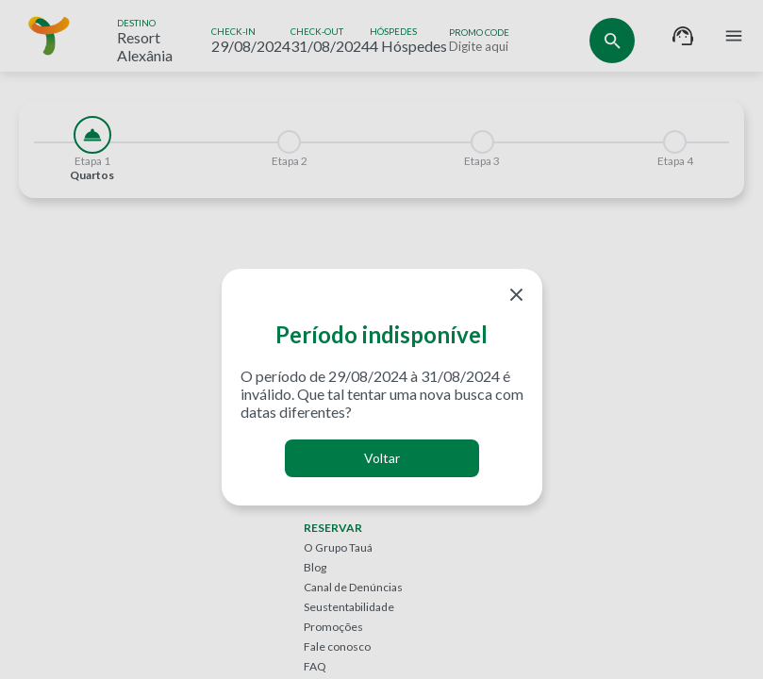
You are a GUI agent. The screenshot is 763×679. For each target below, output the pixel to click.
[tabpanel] (381, 209)
